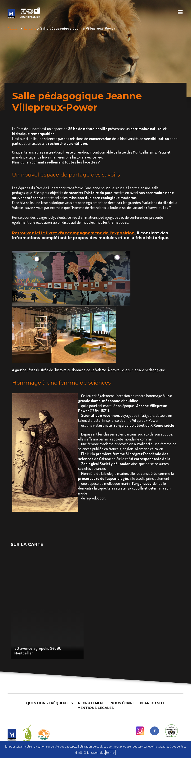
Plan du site (152, 703)
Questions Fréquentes (49, 703)
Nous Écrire (123, 703)
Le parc (30, 28)
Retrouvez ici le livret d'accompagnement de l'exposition (73, 233)
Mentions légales (95, 708)
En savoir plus (96, 752)
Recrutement (91, 703)
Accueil (14, 28)
